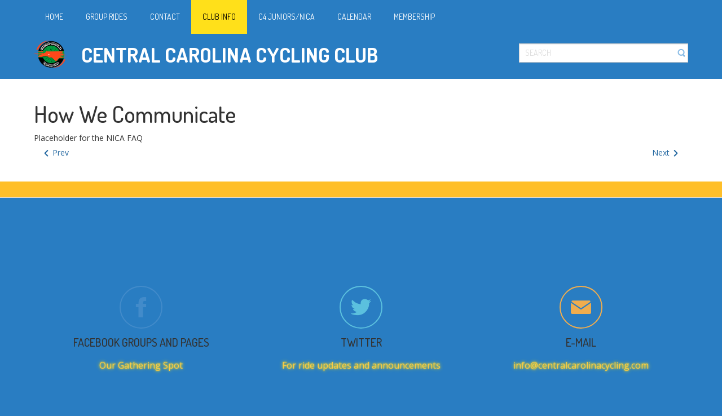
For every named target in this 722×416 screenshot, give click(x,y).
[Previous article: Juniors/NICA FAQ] (55, 153)
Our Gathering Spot (141, 365)
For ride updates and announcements (361, 365)
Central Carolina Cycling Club (229, 55)
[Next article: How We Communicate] (666, 153)
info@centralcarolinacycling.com (581, 365)
